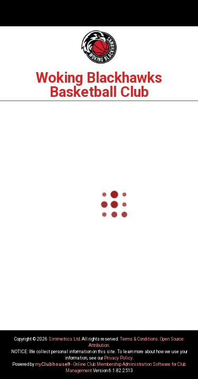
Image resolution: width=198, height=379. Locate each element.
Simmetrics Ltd (64, 339)
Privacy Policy (118, 358)
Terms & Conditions (139, 339)
